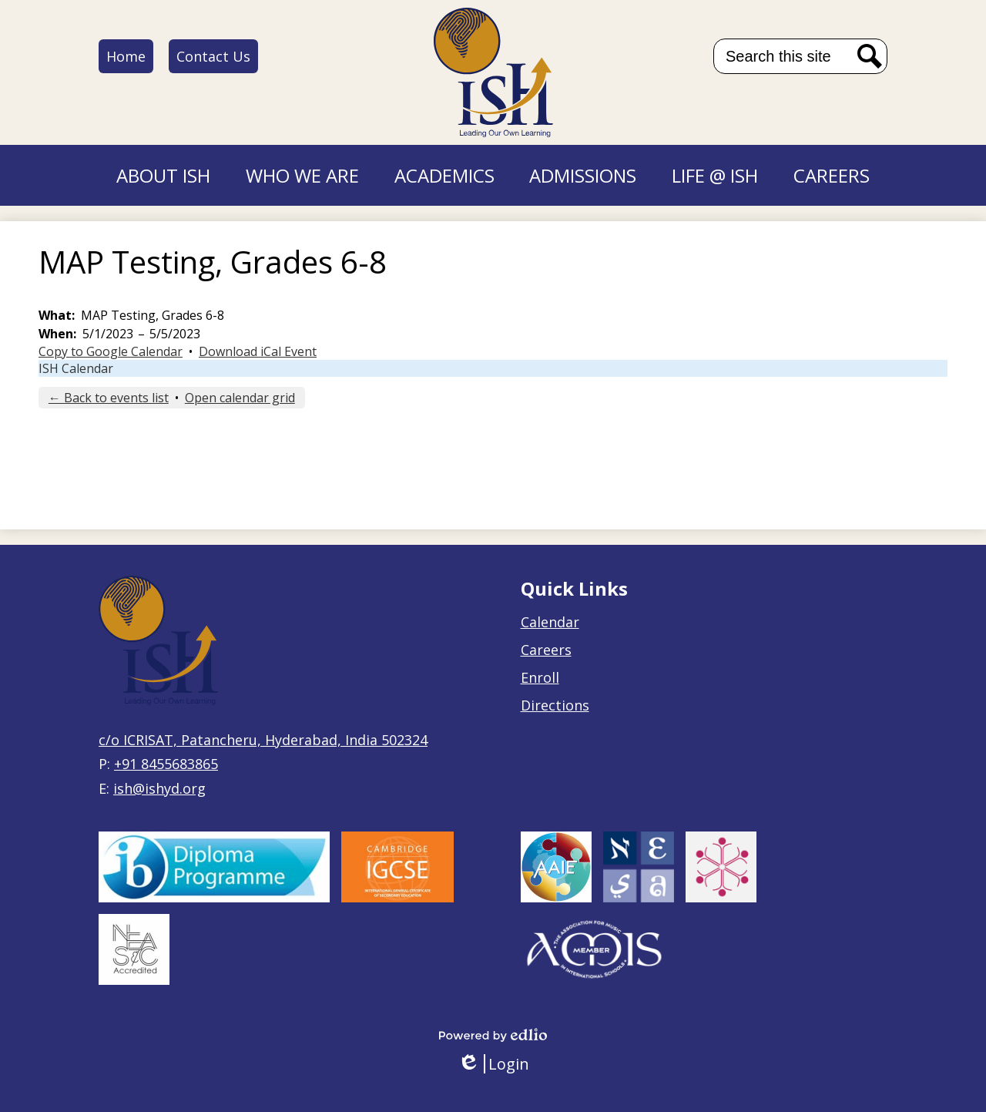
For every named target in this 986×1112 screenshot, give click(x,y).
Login (493, 1063)
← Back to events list (109, 397)
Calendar (550, 622)
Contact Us (213, 56)
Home (126, 56)
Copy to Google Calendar (111, 351)
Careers (546, 649)
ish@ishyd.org (159, 788)
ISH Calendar (76, 368)
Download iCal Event (258, 351)
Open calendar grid (240, 397)
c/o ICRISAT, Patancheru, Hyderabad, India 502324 (263, 740)
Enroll (540, 677)
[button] (163, 175)
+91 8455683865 (166, 763)
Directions (555, 705)
